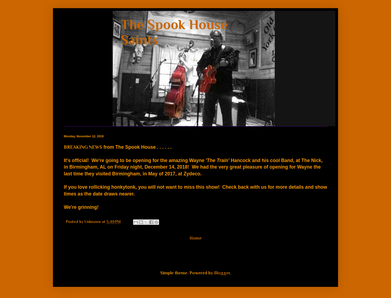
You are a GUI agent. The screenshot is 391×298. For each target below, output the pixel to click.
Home (196, 238)
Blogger (222, 273)
